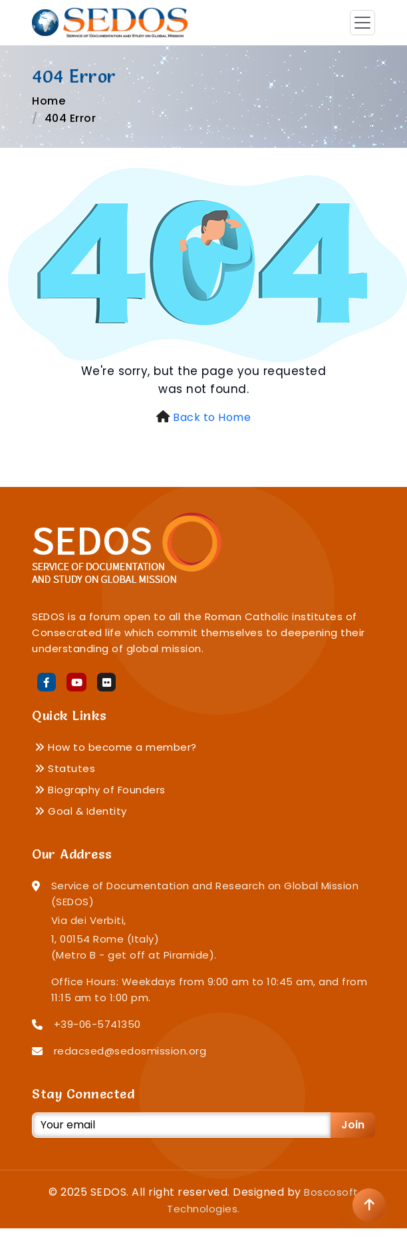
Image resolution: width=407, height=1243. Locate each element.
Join (352, 1124)
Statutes (65, 768)
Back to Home (212, 417)
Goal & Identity (81, 811)
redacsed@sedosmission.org (130, 1051)
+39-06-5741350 (97, 1024)
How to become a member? (116, 747)
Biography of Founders (100, 790)
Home (48, 101)
